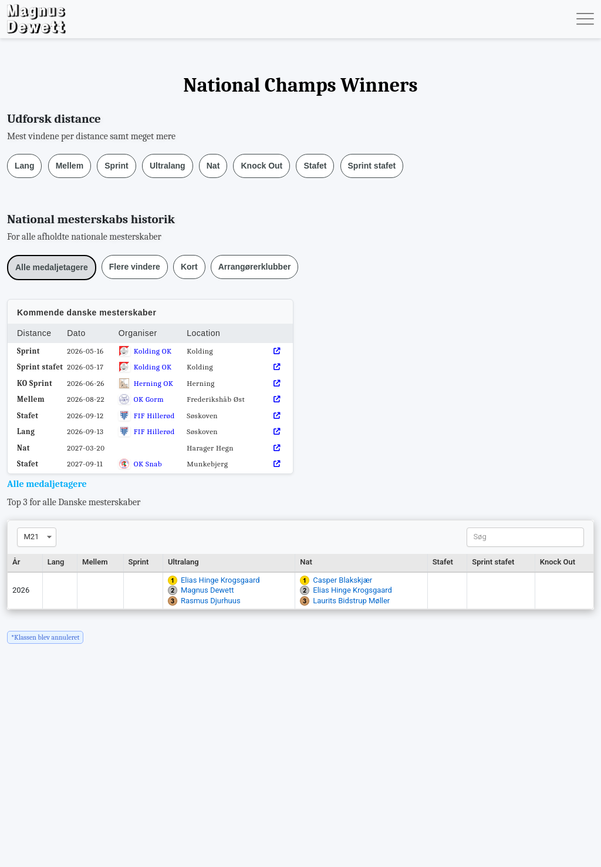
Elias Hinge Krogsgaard (220, 580)
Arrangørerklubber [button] (254, 266)
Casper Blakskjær (342, 580)
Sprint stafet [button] (372, 165)
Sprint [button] (116, 165)
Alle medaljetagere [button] (51, 267)
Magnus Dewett (207, 590)
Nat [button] (213, 165)
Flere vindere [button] (134, 266)
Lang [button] (24, 165)
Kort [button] (189, 266)
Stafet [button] (314, 165)
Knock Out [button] (261, 165)
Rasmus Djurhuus (211, 600)
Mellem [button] (69, 165)
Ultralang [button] (167, 165)
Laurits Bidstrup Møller (351, 600)
